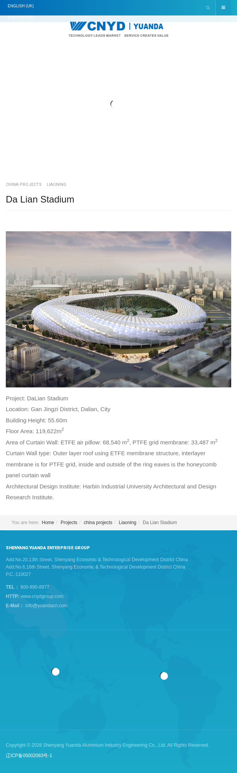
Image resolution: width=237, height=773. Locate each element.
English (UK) (21, 6)
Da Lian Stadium (40, 199)
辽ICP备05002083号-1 (29, 755)
